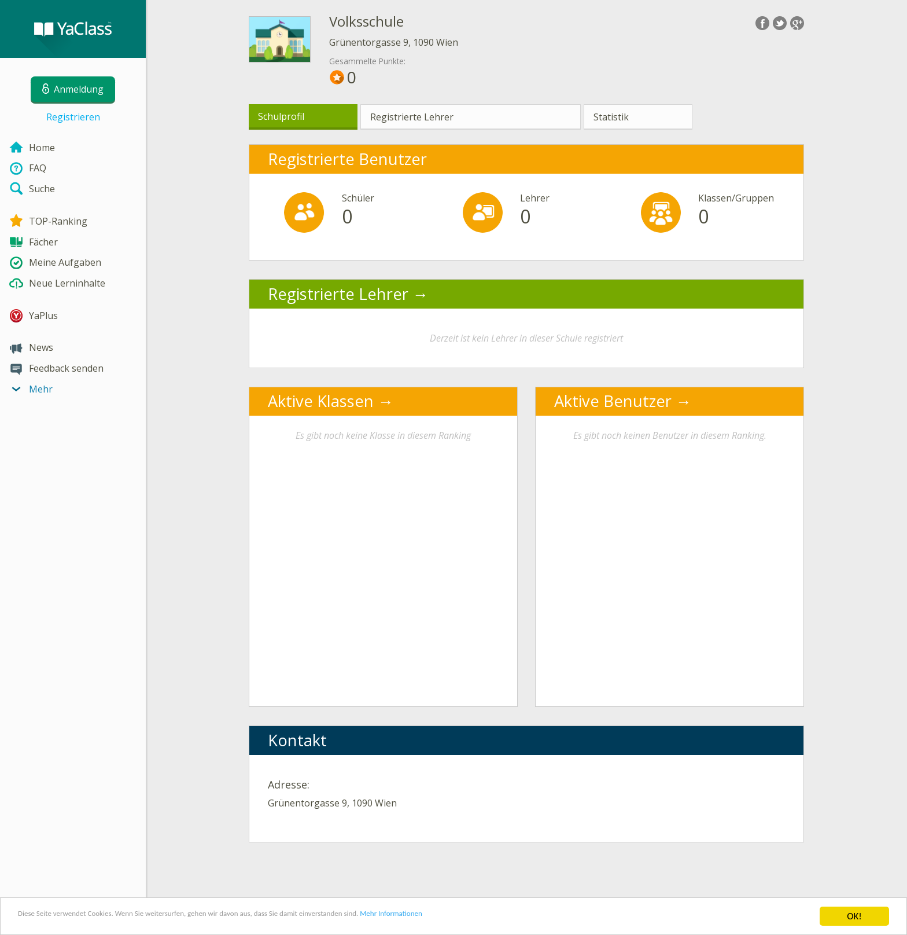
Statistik (611, 117)
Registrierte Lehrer (412, 117)
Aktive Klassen (321, 401)
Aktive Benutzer (613, 401)
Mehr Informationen (507, 917)
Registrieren (73, 117)
